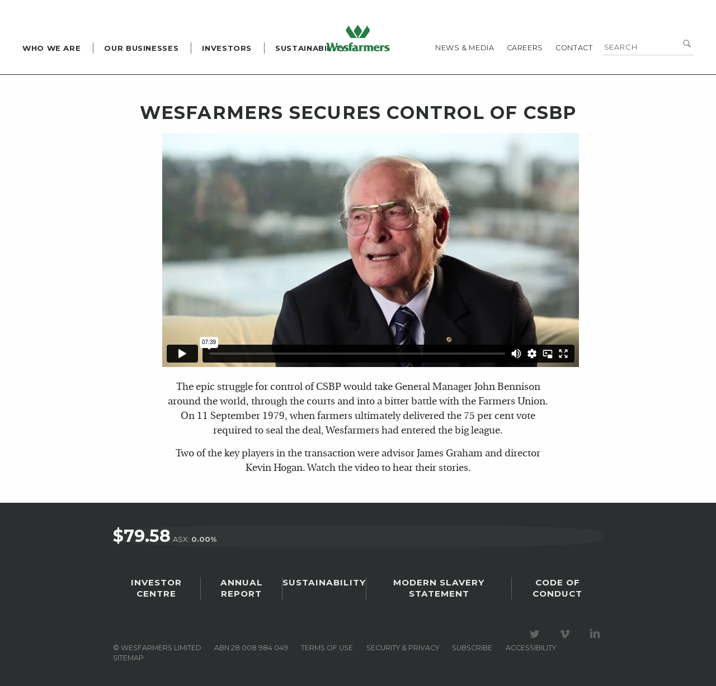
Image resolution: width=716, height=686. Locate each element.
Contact (573, 48)
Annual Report (242, 591)
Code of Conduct (557, 591)
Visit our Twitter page (536, 634)
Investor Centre (157, 591)
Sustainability (310, 48)
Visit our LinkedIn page (597, 634)
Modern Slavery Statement (437, 591)
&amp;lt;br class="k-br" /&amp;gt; (370, 250)
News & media (464, 48)
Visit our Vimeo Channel (566, 634)
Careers (525, 48)
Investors (227, 48)
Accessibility (531, 648)
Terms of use (327, 648)
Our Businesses (141, 48)
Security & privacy (402, 648)
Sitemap (128, 658)
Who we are (51, 48)
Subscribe (472, 648)
